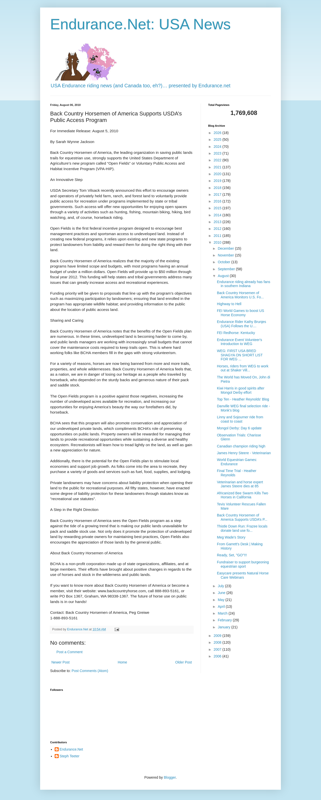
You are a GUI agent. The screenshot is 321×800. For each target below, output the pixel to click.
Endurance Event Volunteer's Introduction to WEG (239, 342)
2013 (218, 222)
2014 (218, 215)
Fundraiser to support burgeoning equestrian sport (243, 564)
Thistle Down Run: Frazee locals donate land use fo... (242, 528)
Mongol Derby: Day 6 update (239, 428)
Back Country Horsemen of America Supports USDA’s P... (242, 517)
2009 (218, 636)
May (221, 600)
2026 (218, 133)
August (223, 276)
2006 (218, 656)
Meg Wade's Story (231, 537)
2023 (218, 153)
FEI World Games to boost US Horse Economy (240, 313)
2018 (218, 188)
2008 (218, 642)
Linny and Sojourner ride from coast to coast (240, 419)
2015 (218, 208)
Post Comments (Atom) (90, 671)
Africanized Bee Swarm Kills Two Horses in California (242, 495)
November (226, 255)
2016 (218, 201)
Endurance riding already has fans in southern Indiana (243, 284)
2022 (218, 160)
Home (122, 662)
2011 (218, 236)
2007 (218, 649)
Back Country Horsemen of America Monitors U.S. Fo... (240, 295)
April (222, 607)
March (223, 613)
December (226, 248)
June (222, 593)
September (227, 269)
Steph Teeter (69, 756)
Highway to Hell (229, 304)
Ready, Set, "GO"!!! (232, 555)
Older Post (183, 662)
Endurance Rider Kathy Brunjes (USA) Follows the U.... (241, 324)
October (224, 262)
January (224, 627)
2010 (218, 242)
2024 (218, 147)
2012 (218, 229)
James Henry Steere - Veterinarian (244, 453)
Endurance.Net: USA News (140, 24)
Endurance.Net (71, 749)
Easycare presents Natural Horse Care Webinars (243, 575)
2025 (218, 140)
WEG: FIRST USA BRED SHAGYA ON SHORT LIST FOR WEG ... (240, 355)
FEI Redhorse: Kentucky (236, 333)
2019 (218, 181)
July (221, 586)
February (225, 620)
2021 (218, 167)
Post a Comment (69, 652)
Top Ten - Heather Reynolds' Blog (243, 399)
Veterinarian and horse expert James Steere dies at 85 (240, 484)
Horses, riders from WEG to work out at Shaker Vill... (242, 368)
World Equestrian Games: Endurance (237, 462)
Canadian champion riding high (241, 446)
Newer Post (60, 662)
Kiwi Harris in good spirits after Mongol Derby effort (240, 390)
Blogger (170, 777)
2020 (218, 174)
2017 (218, 194)
